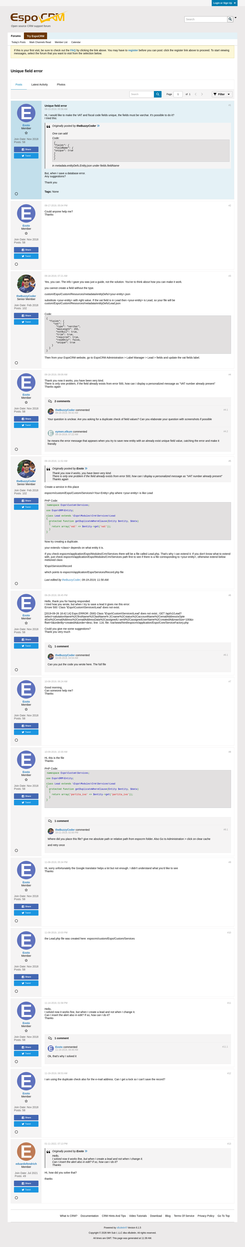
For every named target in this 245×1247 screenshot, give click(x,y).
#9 (230, 862)
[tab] (19, 85)
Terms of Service (184, 1215)
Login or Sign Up (224, 3)
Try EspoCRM (35, 36)
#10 (229, 932)
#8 (230, 752)
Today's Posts (18, 42)
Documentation (90, 1215)
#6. (226, 655)
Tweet (26, 156)
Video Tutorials (138, 1215)
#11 (229, 1003)
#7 (230, 681)
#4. (226, 409)
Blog (168, 1215)
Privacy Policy (206, 1215)
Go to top (224, 1215)
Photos (61, 84)
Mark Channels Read (40, 42)
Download (156, 1215)
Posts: (18, 142)
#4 (230, 374)
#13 (229, 1143)
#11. (225, 1046)
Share (26, 149)
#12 (229, 1073)
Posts (19, 84)
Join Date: (20, 139)
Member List (61, 42)
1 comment (62, 646)
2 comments (62, 401)
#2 (230, 205)
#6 (230, 595)
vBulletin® (122, 1227)
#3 (230, 276)
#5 (230, 461)
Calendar (76, 42)
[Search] (205, 19)
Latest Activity (39, 84)
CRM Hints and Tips (114, 1215)
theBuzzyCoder (71, 579)
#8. (226, 829)
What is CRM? (68, 1215)
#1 (230, 105)
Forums (16, 35)
